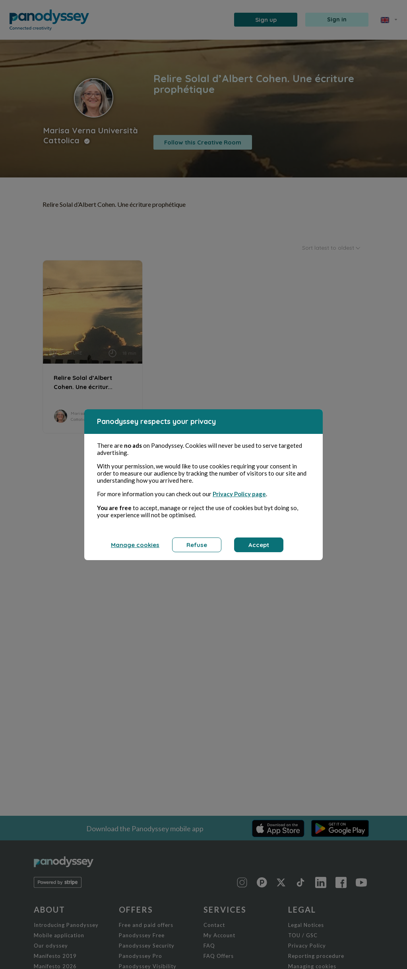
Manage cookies (135, 545)
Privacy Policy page (239, 493)
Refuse (196, 545)
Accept (258, 545)
